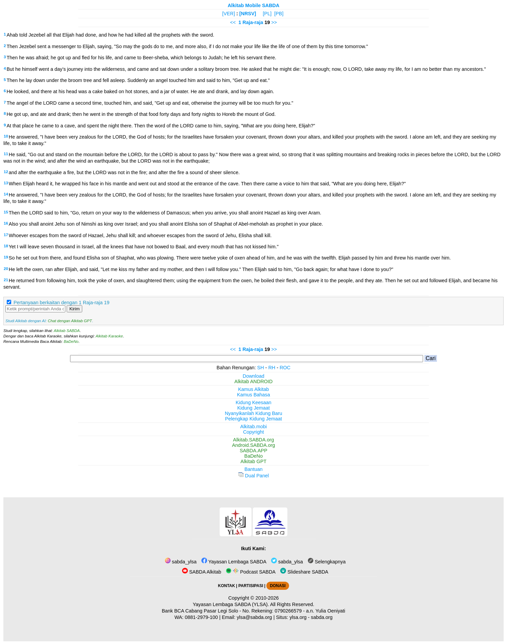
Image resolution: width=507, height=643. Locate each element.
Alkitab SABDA (67, 331)
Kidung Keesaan (253, 402)
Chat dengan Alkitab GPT (70, 321)
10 (6, 136)
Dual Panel (253, 475)
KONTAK (226, 585)
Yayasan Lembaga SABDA (233, 561)
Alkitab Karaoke (109, 336)
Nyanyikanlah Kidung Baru (253, 413)
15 (6, 212)
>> (274, 22)
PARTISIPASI (250, 585)
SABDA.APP (253, 450)
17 (6, 235)
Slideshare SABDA (304, 572)
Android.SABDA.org (253, 445)
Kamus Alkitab (253, 389)
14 (6, 194)
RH (271, 367)
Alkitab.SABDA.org (253, 439)
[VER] (228, 13)
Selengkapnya (327, 561)
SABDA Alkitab (201, 572)
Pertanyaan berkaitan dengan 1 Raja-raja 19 (61, 302)
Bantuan (253, 469)
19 (6, 257)
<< (233, 22)
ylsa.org (297, 617)
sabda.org (322, 617)
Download (253, 376)
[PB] (278, 13)
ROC (285, 367)
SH (260, 367)
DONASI (277, 585)
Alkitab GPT (254, 461)
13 (6, 183)
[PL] (267, 13)
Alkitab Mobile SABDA (254, 5)
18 (6, 246)
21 (6, 280)
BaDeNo (71, 341)
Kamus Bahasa (253, 394)
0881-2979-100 (201, 617)
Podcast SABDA (250, 572)
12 (6, 172)
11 (6, 154)
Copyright (253, 432)
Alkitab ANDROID (254, 381)
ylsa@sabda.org (254, 617)
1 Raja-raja (251, 22)
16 (6, 223)
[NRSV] (247, 13)
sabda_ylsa (181, 561)
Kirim (74, 308)
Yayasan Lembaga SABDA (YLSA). (231, 604)
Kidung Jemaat (253, 408)
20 (6, 269)
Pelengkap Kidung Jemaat (253, 418)
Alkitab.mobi (253, 426)
